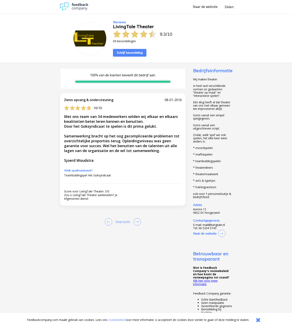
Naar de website (205, 7)
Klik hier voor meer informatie (205, 282)
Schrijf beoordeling (130, 53)
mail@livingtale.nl (214, 225)
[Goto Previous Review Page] (109, 222)
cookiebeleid (116, 320)
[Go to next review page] (136, 222)
